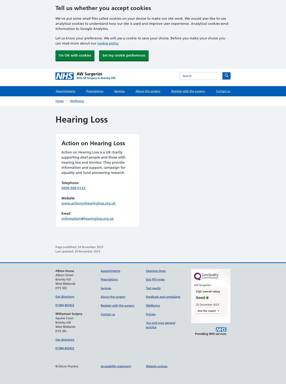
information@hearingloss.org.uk (87, 219)
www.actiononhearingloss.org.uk (88, 203)
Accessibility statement (116, 366)
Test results (153, 288)
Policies (151, 314)
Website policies (156, 366)
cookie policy (107, 43)
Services (119, 91)
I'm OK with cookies (75, 55)
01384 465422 (64, 305)
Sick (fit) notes (155, 279)
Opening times (156, 271)
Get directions (64, 296)
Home (59, 101)
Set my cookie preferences (123, 55)
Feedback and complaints (163, 297)
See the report (207, 310)
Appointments (65, 91)
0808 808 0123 (73, 188)
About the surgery (148, 91)
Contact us (223, 91)
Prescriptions (94, 91)
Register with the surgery (188, 91)
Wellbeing (77, 101)
